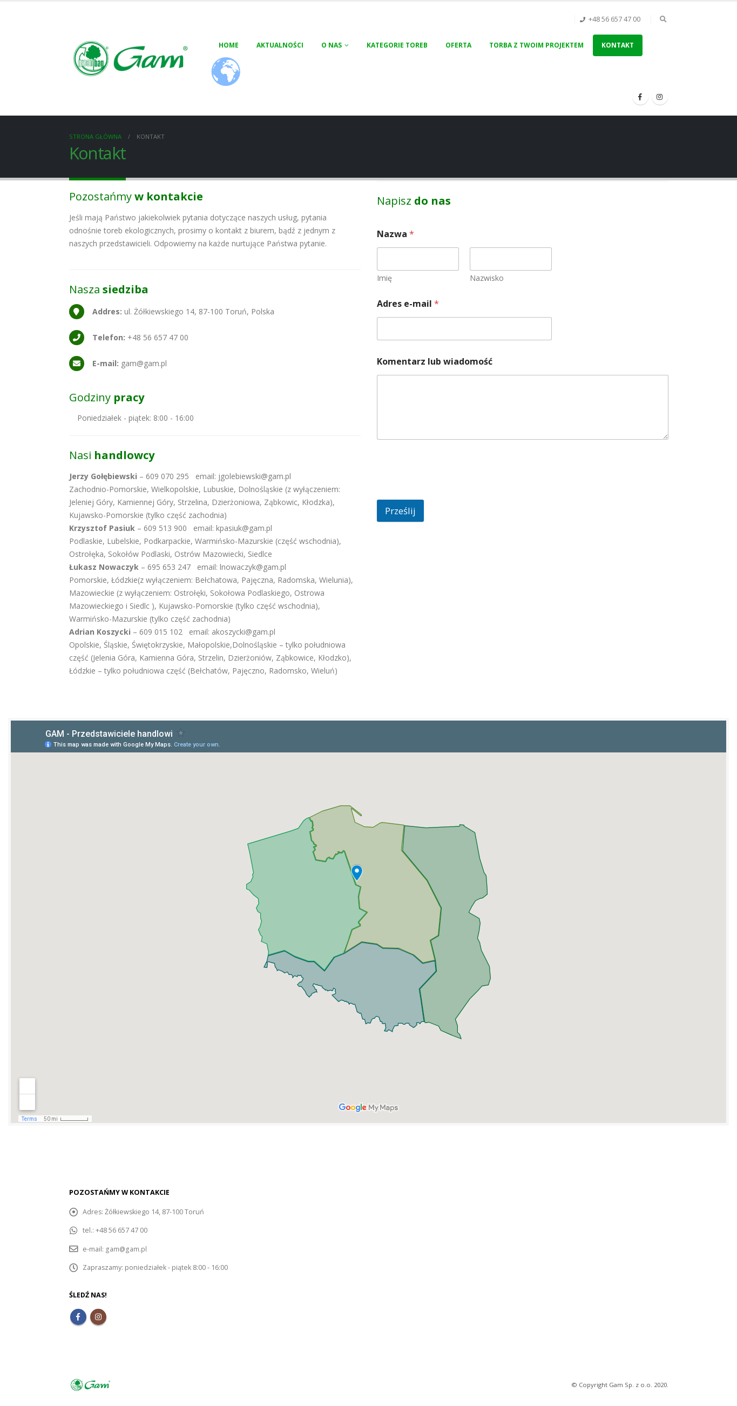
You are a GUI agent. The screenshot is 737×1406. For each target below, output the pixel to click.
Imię (384, 277)
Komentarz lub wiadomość (434, 361)
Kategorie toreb (397, 45)
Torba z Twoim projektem (536, 45)
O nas (331, 45)
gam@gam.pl (125, 1248)
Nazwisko (487, 277)
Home (229, 45)
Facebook (78, 1316)
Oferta (458, 45)
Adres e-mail (408, 304)
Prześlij (400, 510)
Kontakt (617, 45)
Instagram (98, 1316)
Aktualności (279, 45)
